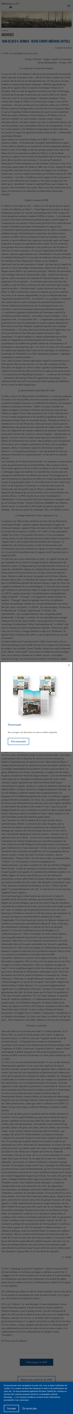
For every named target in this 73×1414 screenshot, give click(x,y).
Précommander (18, 741)
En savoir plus (29, 1408)
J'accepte (11, 1408)
